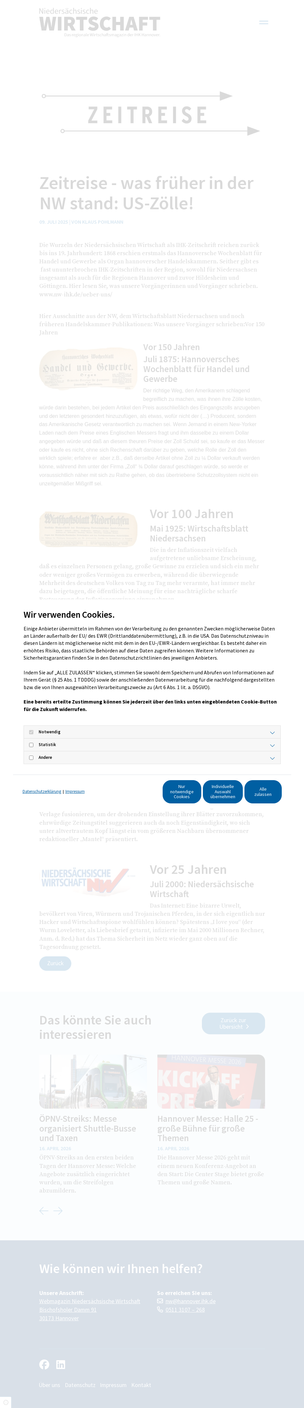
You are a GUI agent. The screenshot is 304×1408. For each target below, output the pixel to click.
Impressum (75, 782)
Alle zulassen (251, 795)
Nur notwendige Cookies (127, 794)
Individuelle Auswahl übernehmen (189, 794)
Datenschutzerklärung (42, 782)
